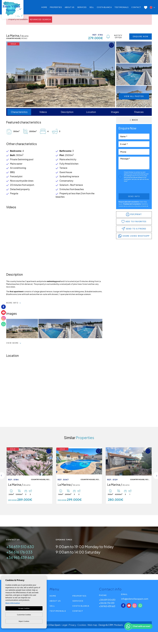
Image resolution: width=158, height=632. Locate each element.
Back (134, 120)
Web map (92, 624)
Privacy (72, 624)
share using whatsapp (134, 236)
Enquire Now (140, 36)
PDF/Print (134, 214)
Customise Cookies (24, 615)
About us (69, 7)
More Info (13, 303)
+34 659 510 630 (20, 546)
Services (82, 7)
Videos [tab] (43, 111)
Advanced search (40, 19)
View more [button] (13, 343)
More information (12, 603)
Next (112, 74)
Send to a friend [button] (134, 228)
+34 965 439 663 (20, 557)
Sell (92, 7)
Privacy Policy (140, 175)
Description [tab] (67, 111)
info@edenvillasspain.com (134, 598)
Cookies (81, 624)
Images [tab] (115, 111)
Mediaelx (118, 624)
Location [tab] (91, 111)
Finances (139, 111)
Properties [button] (56, 7)
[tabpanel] (30, 475)
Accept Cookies (23, 608)
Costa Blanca (104, 7)
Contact (136, 7)
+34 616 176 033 (19, 552)
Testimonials (122, 7)
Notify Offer (114, 36)
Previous (8, 74)
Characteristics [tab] (19, 111)
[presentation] (131, 188)
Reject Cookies (24, 621)
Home (44, 7)
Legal (64, 624)
